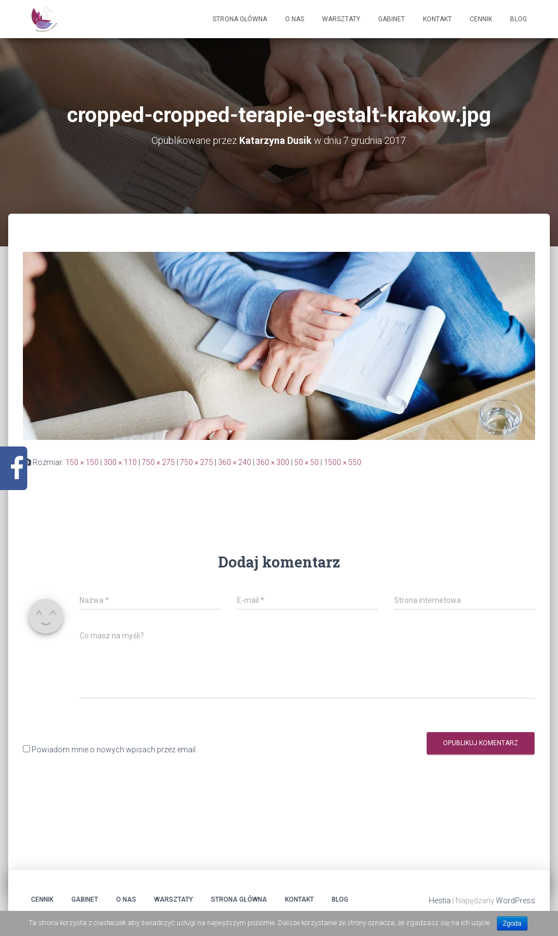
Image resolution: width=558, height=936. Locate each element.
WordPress (515, 901)
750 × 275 (158, 462)
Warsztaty (341, 19)
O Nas (294, 19)
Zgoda (512, 923)
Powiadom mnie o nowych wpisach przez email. (114, 749)
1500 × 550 (342, 462)
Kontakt (437, 19)
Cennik (481, 19)
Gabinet (391, 19)
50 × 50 (306, 462)
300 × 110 (120, 462)
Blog (518, 19)
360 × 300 (272, 462)
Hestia (440, 901)
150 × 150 (82, 462)
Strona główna (240, 19)
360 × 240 (234, 462)
